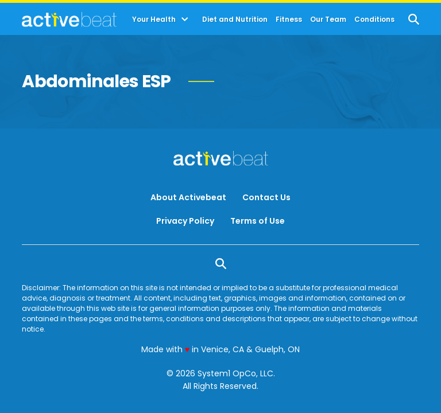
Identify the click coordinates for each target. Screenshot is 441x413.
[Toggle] (185, 19)
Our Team (328, 19)
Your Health (154, 19)
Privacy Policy (185, 221)
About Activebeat (188, 197)
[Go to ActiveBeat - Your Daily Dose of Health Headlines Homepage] (69, 19)
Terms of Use (257, 221)
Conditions (374, 19)
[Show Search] (413, 19)
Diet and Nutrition (235, 19)
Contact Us (266, 197)
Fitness (289, 19)
